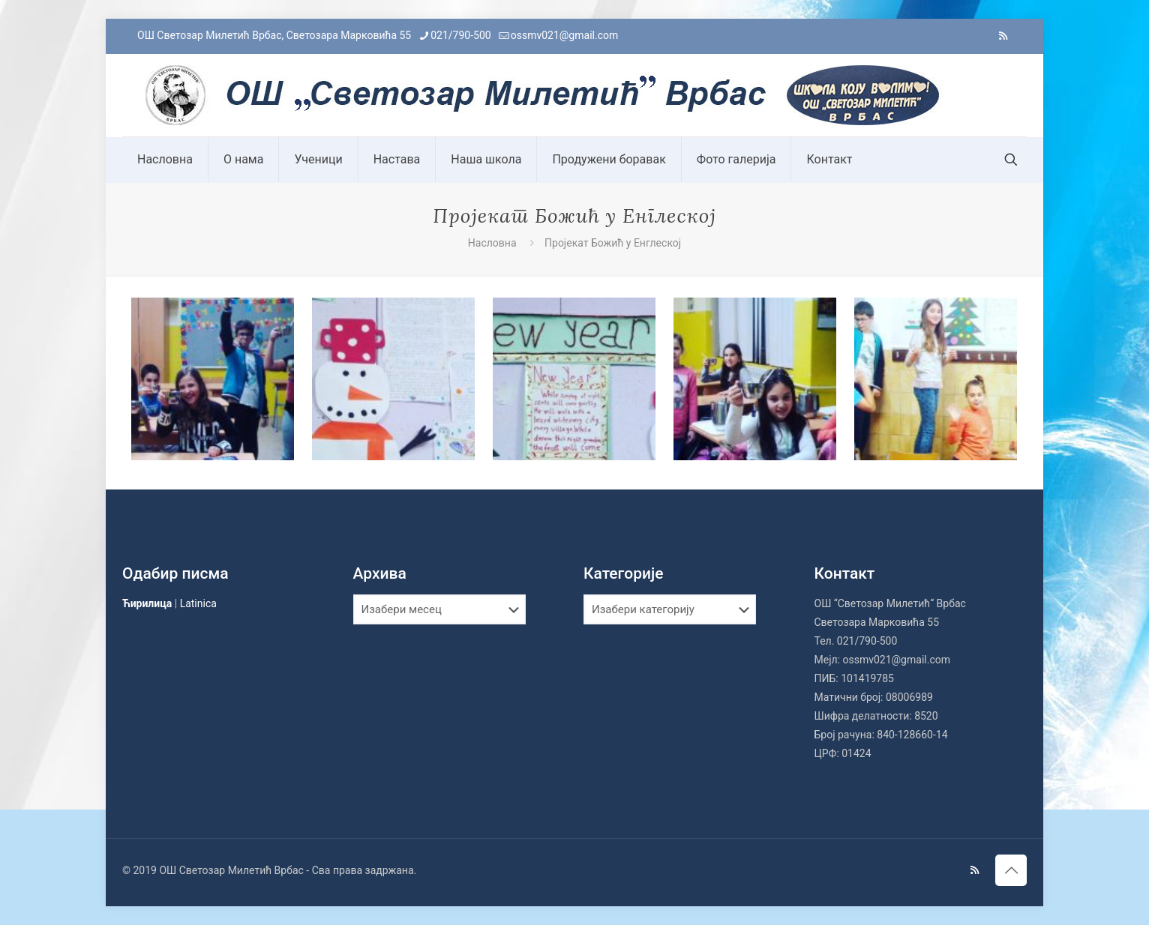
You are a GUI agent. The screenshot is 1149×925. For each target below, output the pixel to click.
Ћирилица (147, 603)
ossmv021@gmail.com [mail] (565, 35)
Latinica (198, 603)
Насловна (492, 243)
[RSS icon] (1003, 36)
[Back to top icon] (1011, 870)
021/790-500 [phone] (460, 35)
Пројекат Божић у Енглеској (612, 243)
